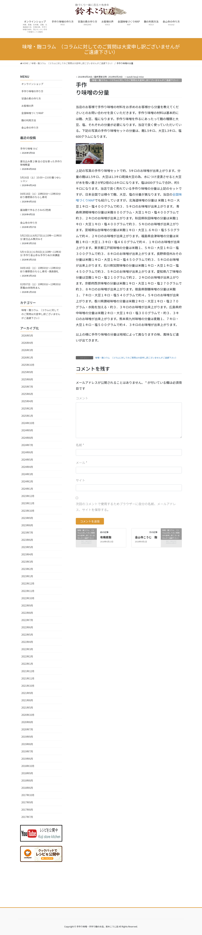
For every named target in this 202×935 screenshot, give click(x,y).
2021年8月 (27, 700)
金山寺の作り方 (29, 127)
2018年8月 (27, 780)
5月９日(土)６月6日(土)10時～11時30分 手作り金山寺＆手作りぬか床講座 (40, 253)
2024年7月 (27, 445)
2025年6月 (27, 394)
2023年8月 (27, 525)
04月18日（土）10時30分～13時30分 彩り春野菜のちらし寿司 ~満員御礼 (41, 269)
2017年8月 (27, 809)
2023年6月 (27, 539)
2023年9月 (27, 518)
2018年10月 (27, 766)
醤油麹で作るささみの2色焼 (35, 210)
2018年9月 (27, 773)
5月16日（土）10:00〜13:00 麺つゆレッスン (40, 179)
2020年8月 (27, 722)
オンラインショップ (32, 84)
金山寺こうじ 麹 (146, 537)
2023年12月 (27, 496)
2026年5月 (27, 335)
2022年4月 (27, 642)
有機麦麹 (105, 537)
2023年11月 (27, 503)
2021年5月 (27, 707)
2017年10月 (27, 795)
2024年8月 (27, 437)
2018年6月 (27, 787)
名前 (80, 445)
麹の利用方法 (28, 120)
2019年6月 (27, 758)
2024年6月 (27, 452)
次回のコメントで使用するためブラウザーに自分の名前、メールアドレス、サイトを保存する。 (126, 506)
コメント (82, 398)
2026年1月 (27, 357)
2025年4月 (27, 401)
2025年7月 (27, 386)
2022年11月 (27, 591)
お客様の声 (27, 105)
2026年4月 (27, 342)
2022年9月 (27, 605)
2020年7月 (27, 729)
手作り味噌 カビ (29, 148)
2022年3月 (27, 649)
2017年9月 (27, 802)
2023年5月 (27, 547)
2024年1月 (27, 488)
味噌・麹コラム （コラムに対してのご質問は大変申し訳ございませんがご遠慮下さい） (136, 80)
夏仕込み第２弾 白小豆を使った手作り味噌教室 (41, 163)
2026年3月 (27, 350)
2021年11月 (27, 678)
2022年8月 (27, 612)
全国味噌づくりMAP (32, 113)
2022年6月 (27, 627)
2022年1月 (27, 663)
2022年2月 (27, 656)
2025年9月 (27, 372)
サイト (80, 480)
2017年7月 (27, 817)
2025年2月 (27, 408)
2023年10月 (27, 510)
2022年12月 (27, 583)
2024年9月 (27, 430)
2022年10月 (27, 598)
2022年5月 (27, 634)
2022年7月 (27, 620)
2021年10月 (27, 685)
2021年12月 (27, 671)
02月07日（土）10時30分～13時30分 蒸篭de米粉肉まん (40, 285)
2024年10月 (27, 423)
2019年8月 (27, 744)
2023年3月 (27, 561)
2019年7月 (27, 751)
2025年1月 (27, 415)
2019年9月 (27, 736)
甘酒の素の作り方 (31, 98)
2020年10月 (27, 714)
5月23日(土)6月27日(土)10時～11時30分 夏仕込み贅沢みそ (41, 237)
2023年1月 (27, 576)
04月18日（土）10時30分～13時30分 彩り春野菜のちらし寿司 (41, 195)
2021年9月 (27, 693)
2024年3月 (27, 474)
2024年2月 (27, 481)
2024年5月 (27, 459)
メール (81, 462)
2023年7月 (27, 532)
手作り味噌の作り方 (32, 91)
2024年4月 (27, 467)
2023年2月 (27, 569)
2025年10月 (27, 364)
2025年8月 (27, 379)
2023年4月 (27, 554)
